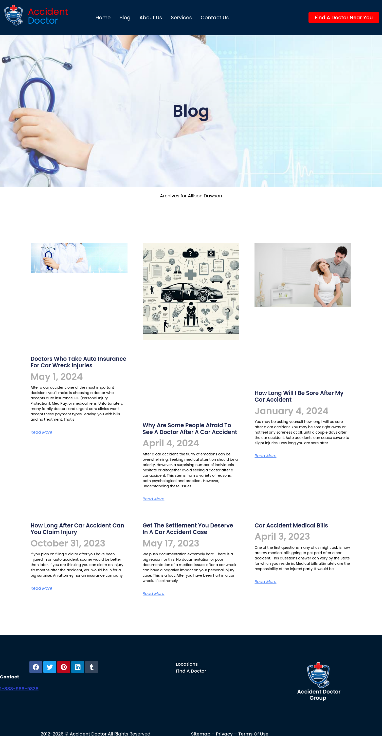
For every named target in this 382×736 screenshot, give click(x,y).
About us (150, 17)
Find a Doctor (191, 671)
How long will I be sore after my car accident (298, 396)
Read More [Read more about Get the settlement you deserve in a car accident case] (154, 593)
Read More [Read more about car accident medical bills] (265, 582)
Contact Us (215, 17)
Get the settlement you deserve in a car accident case (188, 529)
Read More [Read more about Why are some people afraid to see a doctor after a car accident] (154, 499)
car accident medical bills (291, 525)
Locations (187, 664)
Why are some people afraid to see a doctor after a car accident (190, 428)
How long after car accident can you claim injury (77, 529)
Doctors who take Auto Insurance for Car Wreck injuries (78, 362)
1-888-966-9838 (19, 689)
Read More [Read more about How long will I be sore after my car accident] (265, 456)
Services (181, 17)
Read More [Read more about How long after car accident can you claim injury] (41, 588)
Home (103, 17)
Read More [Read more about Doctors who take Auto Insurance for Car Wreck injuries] (41, 432)
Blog (125, 17)
